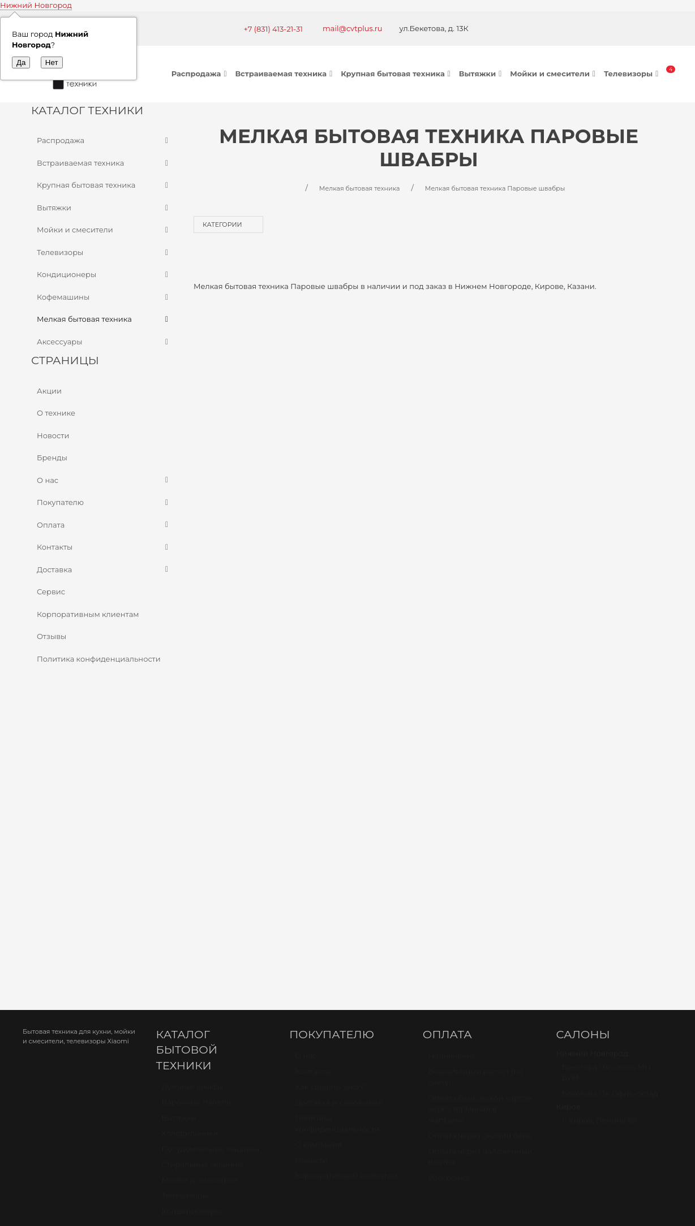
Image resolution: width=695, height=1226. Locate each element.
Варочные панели (196, 835)
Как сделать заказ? (331, 819)
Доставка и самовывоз (338, 835)
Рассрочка (448, 911)
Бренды (52, 457)
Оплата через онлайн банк (479, 868)
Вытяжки (481, 73)
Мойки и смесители (554, 73)
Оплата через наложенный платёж (480, 890)
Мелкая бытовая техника (104, 319)
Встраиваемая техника (285, 73)
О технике (56, 412)
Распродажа (200, 73)
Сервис (51, 591)
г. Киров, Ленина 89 (599, 853)
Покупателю (104, 502)
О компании (318, 877)
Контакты (104, 547)
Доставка (104, 570)
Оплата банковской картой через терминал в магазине (480, 842)
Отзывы (51, 636)
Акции (49, 390)
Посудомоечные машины (211, 882)
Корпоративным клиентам (88, 614)
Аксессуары (104, 342)
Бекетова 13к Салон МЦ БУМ (605, 806)
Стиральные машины (202, 897)
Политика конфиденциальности (99, 658)
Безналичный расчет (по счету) (475, 810)
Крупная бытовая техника (397, 73)
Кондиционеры (104, 275)
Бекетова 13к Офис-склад (609, 826)
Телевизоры (632, 73)
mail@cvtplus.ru (353, 28)
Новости (53, 435)
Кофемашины (104, 297)
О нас (104, 480)
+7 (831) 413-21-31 (273, 28)
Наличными (451, 788)
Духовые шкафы (193, 819)
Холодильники (190, 866)
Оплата (104, 525)
